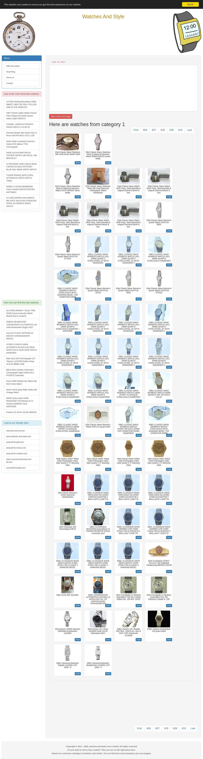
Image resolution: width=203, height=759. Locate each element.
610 (180, 130)
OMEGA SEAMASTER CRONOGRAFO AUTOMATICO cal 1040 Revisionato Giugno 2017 (21, 324)
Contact (9, 83)
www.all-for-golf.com (15, 442)
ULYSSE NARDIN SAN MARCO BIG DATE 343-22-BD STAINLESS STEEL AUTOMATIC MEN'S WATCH (21, 202)
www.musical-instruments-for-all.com (19, 460)
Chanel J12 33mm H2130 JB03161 (21, 412)
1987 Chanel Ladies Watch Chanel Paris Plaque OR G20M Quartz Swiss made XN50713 (21, 116)
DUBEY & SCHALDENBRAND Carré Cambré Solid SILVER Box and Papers (20, 189)
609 (171, 130)
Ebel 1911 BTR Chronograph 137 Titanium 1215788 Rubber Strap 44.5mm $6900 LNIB (20, 361)
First (136, 130)
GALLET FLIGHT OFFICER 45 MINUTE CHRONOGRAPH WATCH (19, 336)
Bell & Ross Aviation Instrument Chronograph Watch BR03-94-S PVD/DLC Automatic (20, 372)
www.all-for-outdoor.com (16, 453)
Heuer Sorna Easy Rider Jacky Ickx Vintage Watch (21, 391)
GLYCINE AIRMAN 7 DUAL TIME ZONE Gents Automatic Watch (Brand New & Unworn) (20, 313)
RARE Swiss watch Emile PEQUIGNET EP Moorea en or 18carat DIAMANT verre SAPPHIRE (19, 402)
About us (10, 77)
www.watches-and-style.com (18, 436)
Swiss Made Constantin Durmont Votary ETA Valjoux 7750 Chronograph (20, 144)
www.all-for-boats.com (16, 468)
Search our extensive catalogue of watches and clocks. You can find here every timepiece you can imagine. (101, 753)
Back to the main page (60, 116)
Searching (10, 72)
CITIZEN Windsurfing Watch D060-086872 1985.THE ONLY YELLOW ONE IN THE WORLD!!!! (21, 104)
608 (163, 130)
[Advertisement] (21, 257)
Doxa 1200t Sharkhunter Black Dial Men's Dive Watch (21, 382)
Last (189, 130)
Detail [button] (78, 163)
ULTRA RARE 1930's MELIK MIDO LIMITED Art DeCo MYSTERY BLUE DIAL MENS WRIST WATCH (21, 167)
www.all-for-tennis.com (16, 448)
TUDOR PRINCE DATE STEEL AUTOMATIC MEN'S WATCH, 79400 (20, 178)
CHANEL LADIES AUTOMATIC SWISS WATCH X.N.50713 (19, 125)
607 (154, 130)
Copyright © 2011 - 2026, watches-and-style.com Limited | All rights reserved (101, 746)
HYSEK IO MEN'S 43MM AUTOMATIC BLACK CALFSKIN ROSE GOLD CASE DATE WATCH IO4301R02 (21, 348)
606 (145, 130)
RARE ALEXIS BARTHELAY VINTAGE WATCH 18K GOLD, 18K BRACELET (21, 155)
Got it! (190, 4)
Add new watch (13, 66)
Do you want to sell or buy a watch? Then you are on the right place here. (101, 750)
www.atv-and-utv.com (15, 431)
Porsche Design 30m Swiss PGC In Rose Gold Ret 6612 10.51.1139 (21, 134)
